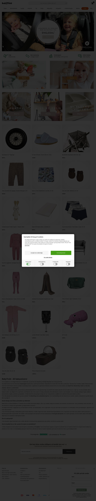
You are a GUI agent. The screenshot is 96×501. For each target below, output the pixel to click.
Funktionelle (55, 263)
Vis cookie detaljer (48, 257)
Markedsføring (42, 263)
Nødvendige (28, 263)
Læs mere (27, 245)
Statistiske (68, 263)
